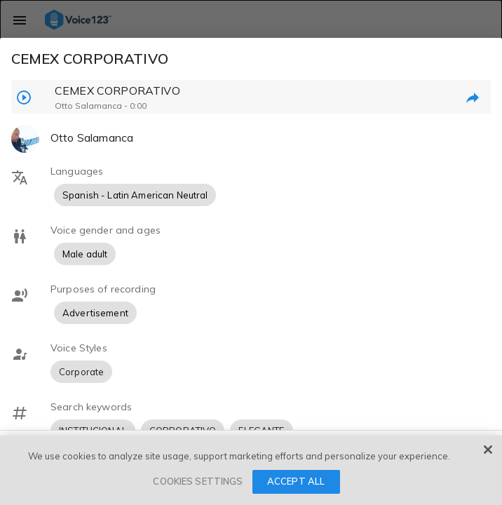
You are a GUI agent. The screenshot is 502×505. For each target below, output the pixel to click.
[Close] (488, 450)
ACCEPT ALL (296, 481)
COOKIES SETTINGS (198, 481)
